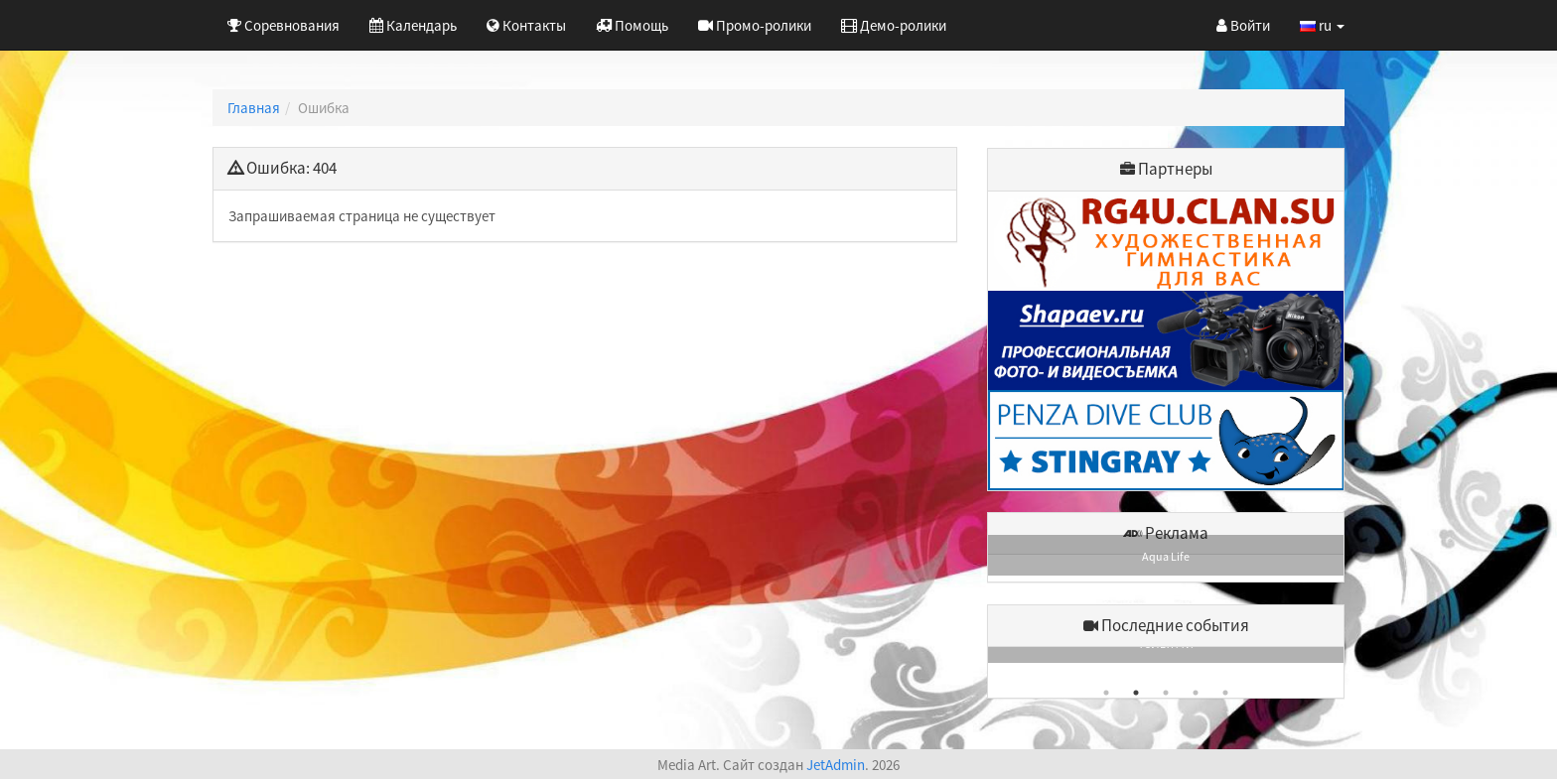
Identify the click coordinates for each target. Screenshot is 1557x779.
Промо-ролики (754, 25)
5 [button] (1225, 693)
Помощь (632, 25)
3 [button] (1166, 693)
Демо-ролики (893, 25)
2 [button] (1136, 693)
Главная (253, 107)
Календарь (413, 25)
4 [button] (1195, 693)
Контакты (526, 25)
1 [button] (1106, 693)
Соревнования (283, 25)
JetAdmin (835, 764)
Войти (1243, 25)
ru (1322, 25)
